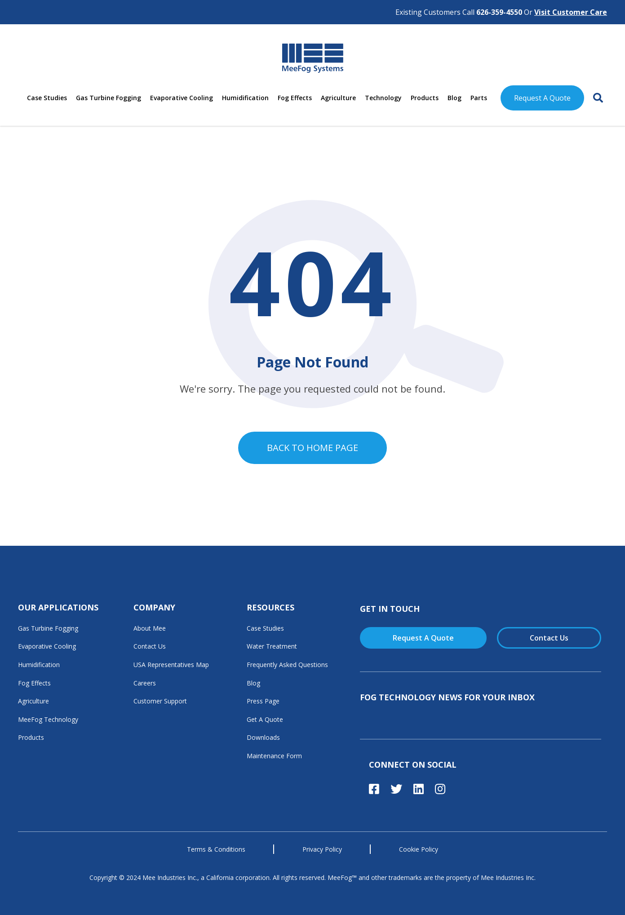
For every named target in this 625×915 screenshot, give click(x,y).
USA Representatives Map (171, 664)
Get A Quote (265, 719)
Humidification (245, 97)
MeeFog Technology (48, 719)
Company (154, 607)
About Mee (149, 628)
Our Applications (58, 607)
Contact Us (149, 646)
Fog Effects (295, 97)
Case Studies (47, 97)
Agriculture (338, 97)
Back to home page (312, 448)
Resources (270, 607)
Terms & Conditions (216, 849)
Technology (383, 97)
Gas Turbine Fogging (108, 97)
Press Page (263, 701)
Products (425, 97)
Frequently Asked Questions (287, 664)
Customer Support (160, 701)
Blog (454, 97)
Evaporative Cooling (181, 97)
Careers (144, 683)
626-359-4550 (499, 12)
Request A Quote (542, 98)
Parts (478, 97)
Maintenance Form (274, 755)
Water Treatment (272, 646)
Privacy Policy (322, 849)
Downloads (263, 737)
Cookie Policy (418, 849)
